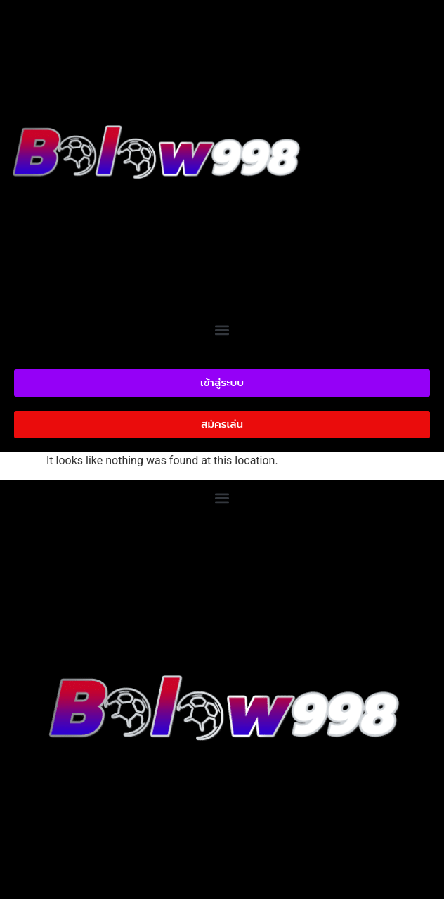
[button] (222, 329)
